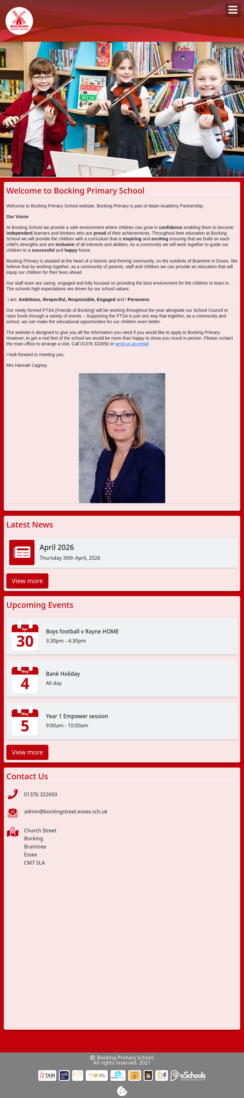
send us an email (132, 343)
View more (27, 581)
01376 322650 (40, 794)
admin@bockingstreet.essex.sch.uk (65, 811)
